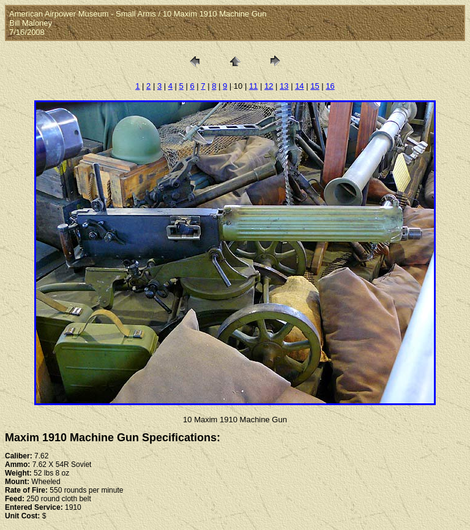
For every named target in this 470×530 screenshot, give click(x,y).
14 (299, 86)
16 (330, 86)
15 (314, 86)
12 (268, 86)
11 (253, 86)
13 (284, 86)
